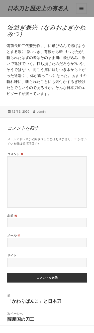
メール (13, 235)
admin (41, 111)
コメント (15, 154)
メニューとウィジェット (81, 8)
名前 (12, 216)
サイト (12, 255)
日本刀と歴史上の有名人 (37, 8)
